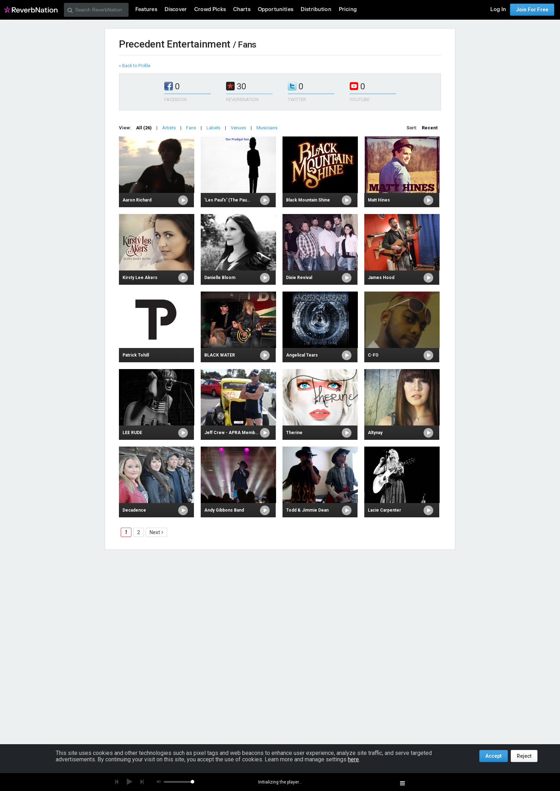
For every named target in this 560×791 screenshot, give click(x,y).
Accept (493, 756)
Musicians (267, 127)
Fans (191, 127)
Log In (498, 9)
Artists (169, 127)
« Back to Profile (134, 65)
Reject (524, 756)
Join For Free (532, 10)
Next (155, 532)
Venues (238, 127)
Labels (213, 127)
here (353, 759)
